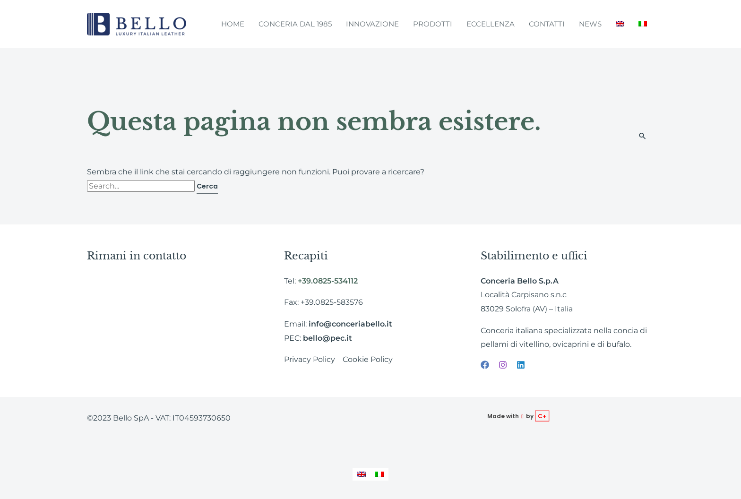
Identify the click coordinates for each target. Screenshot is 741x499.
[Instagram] (503, 365)
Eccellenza (490, 23)
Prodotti (432, 23)
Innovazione (372, 23)
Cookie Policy (368, 359)
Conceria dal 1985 (295, 23)
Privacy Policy (309, 359)
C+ (542, 416)
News (590, 23)
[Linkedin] (521, 365)
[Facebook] (485, 365)
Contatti (547, 23)
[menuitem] (620, 24)
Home (232, 23)
